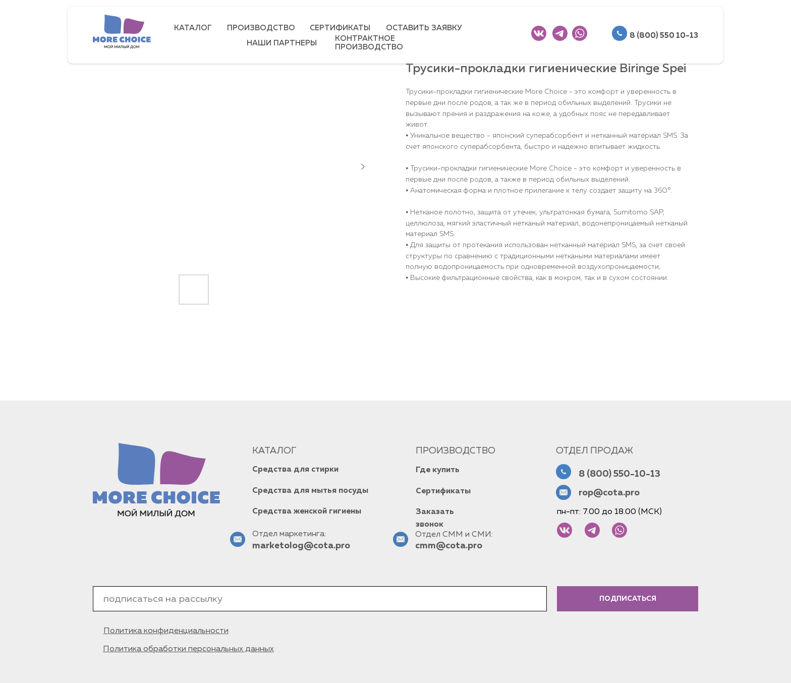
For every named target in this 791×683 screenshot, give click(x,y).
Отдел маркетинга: (289, 534)
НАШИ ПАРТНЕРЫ (282, 43)
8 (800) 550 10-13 (664, 35)
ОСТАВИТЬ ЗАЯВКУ (424, 28)
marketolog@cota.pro (301, 545)
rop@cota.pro (609, 492)
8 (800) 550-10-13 (619, 474)
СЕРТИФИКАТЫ (340, 28)
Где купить (438, 470)
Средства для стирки (295, 470)
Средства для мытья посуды (310, 491)
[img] (538, 33)
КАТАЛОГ (193, 28)
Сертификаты (443, 491)
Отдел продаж (594, 451)
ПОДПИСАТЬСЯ (627, 598)
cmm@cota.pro (448, 545)
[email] (320, 598)
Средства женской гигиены (306, 511)
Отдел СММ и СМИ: (454, 535)
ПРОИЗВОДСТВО (261, 28)
